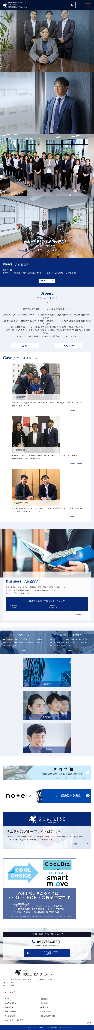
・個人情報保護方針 (47, 1016)
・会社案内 (44, 998)
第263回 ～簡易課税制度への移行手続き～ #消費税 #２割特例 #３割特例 (39, 273)
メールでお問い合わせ (49, 953)
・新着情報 (44, 1007)
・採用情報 (44, 1003)
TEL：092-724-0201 (10, 982)
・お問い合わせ (46, 1011)
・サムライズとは (9, 1003)
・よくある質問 (9, 1016)
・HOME (6, 998)
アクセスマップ (9, 992)
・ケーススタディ (9, 1011)
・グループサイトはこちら (13, 1020)
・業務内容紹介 (9, 1007)
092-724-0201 (49, 942)
